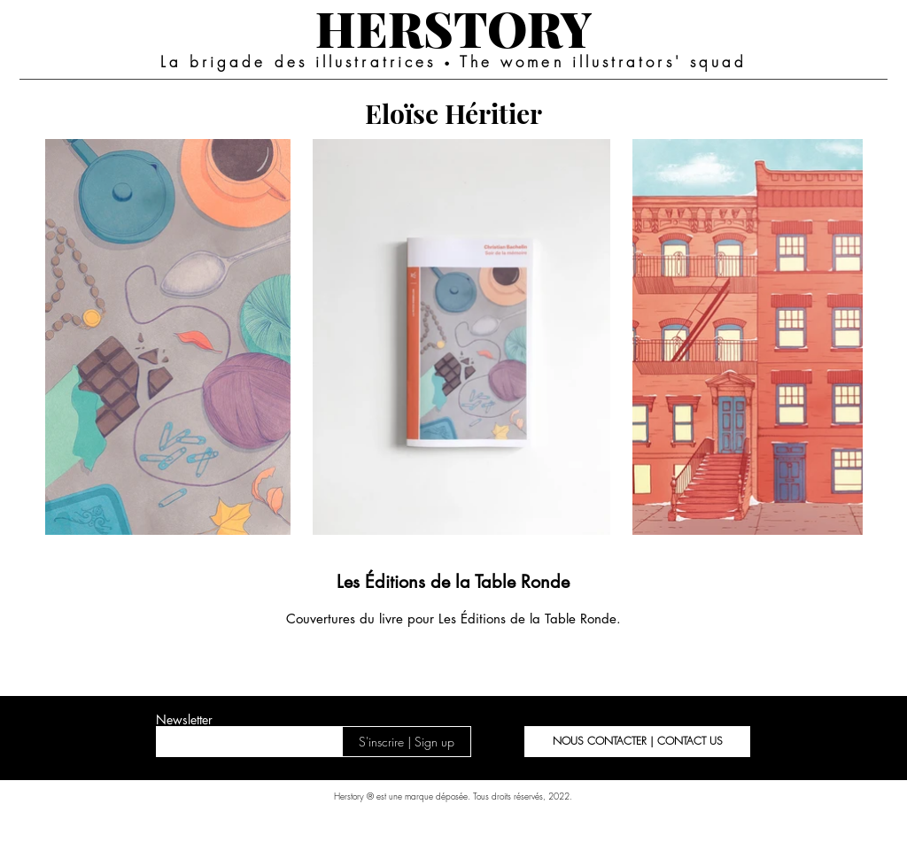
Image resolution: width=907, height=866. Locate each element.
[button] (637, 741)
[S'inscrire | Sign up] (406, 741)
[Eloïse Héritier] (453, 113)
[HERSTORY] (453, 27)
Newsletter (184, 720)
